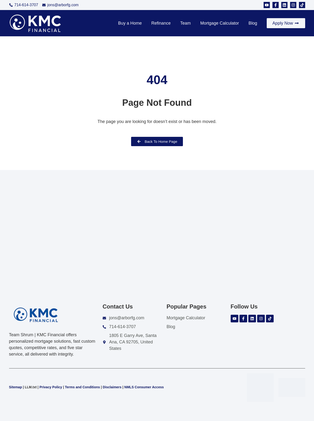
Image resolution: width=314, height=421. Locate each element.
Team (185, 23)
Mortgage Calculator (219, 23)
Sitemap (15, 387)
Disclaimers (112, 387)
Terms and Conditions (82, 387)
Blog (253, 23)
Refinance (161, 23)
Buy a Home (130, 23)
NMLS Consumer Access (144, 387)
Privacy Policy (50, 387)
